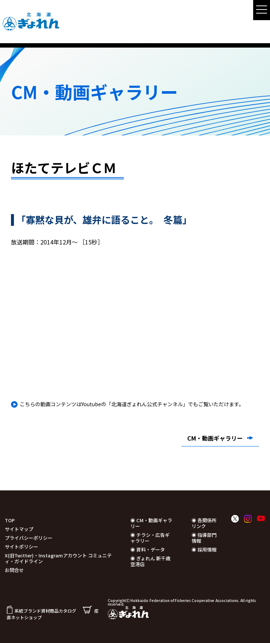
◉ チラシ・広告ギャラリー (150, 537)
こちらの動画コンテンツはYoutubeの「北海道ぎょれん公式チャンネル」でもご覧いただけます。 (132, 404)
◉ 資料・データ (147, 549)
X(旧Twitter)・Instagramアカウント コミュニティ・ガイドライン (58, 558)
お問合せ (14, 570)
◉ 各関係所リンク (204, 523)
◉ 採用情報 (204, 549)
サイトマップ (19, 529)
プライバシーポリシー (28, 537)
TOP (10, 520)
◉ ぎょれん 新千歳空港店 (150, 561)
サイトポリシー (21, 546)
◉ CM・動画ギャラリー (151, 523)
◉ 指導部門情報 (204, 537)
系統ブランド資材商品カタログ (41, 611)
